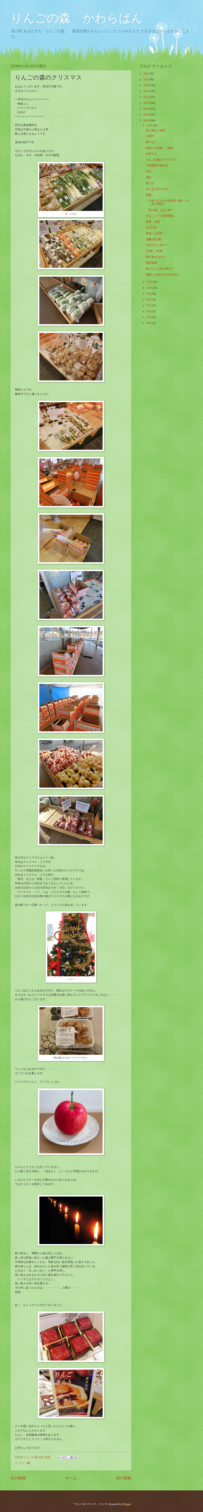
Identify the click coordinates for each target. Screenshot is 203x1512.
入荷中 (150, 136)
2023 (146, 91)
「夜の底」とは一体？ (160, 210)
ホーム (70, 1478)
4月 (148, 323)
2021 (146, 102)
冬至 (148, 171)
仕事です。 (153, 153)
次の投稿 (18, 1478)
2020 (146, 108)
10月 (149, 287)
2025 (146, 79)
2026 (146, 73)
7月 (148, 305)
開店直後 (151, 262)
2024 (146, 85)
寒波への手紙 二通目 (160, 148)
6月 (148, 311)
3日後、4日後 (154, 251)
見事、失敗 (153, 221)
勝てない (151, 142)
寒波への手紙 (154, 233)
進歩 (148, 177)
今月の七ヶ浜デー (157, 245)
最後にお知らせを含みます (162, 274)
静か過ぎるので (155, 256)
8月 (148, 299)
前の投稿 (123, 1478)
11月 (149, 281)
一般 (27, 1463)
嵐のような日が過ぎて (160, 268)
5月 (148, 317)
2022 (146, 96)
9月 (148, 293)
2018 (146, 120)
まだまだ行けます (157, 189)
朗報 (148, 194)
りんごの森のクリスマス (161, 159)
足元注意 (151, 227)
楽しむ (150, 183)
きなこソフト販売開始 (160, 215)
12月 (149, 125)
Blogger (126, 1504)
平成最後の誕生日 (157, 165)
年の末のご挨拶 (155, 130)
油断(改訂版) (153, 239)
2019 (146, 114)
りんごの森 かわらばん (77, 18)
